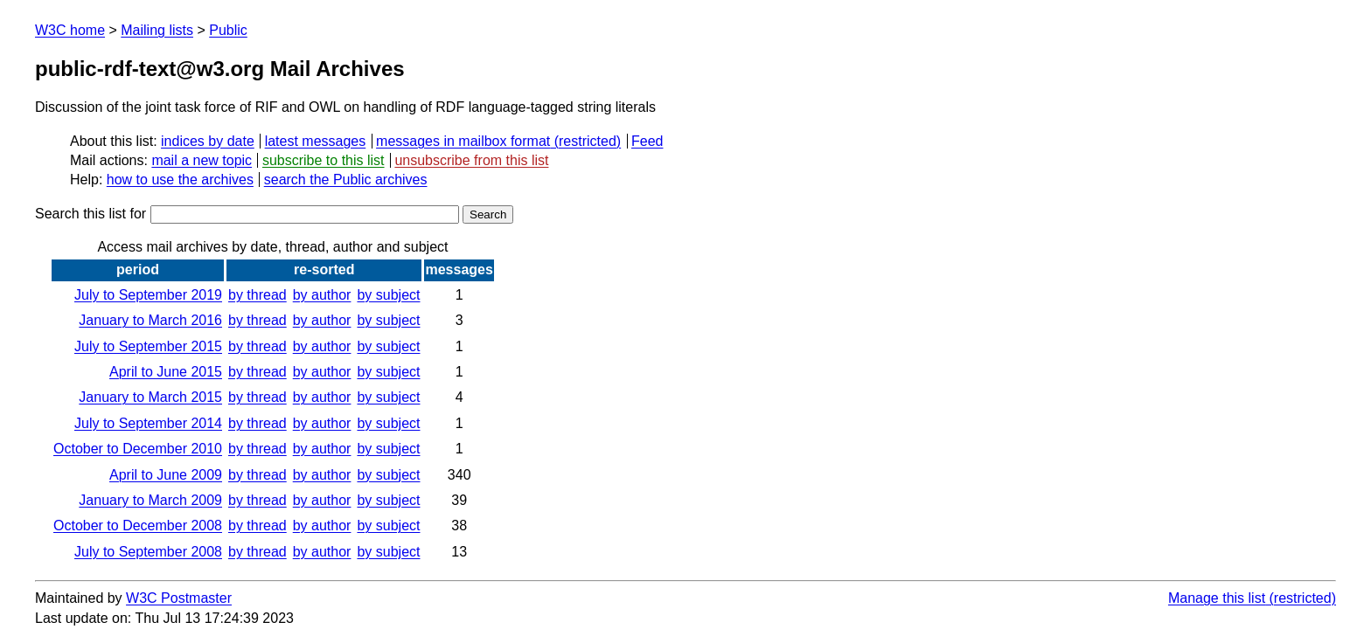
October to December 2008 (137, 525)
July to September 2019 (148, 294)
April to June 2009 (165, 474)
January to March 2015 (150, 397)
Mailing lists (157, 30)
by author (322, 294)
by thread (257, 294)
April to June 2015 (165, 371)
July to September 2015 (148, 346)
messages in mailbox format (463, 141)
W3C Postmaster (179, 598)
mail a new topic (201, 160)
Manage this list (1216, 598)
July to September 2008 (148, 551)
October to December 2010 (137, 448)
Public (228, 30)
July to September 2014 (148, 423)
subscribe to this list (323, 160)
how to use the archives (180, 179)
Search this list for (247, 213)
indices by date (207, 141)
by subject (388, 294)
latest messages (315, 141)
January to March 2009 (150, 500)
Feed (647, 141)
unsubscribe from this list (471, 160)
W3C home (70, 30)
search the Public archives (346, 179)
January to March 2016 (150, 320)
